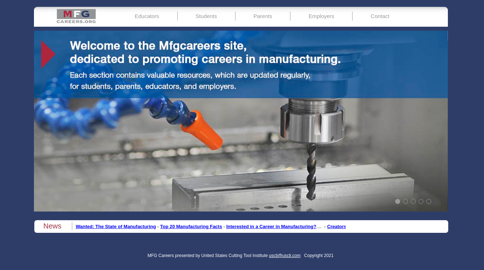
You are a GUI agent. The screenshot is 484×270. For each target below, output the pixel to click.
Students (206, 16)
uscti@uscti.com (285, 255)
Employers (321, 16)
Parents (263, 16)
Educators (147, 16)
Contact (380, 16)
